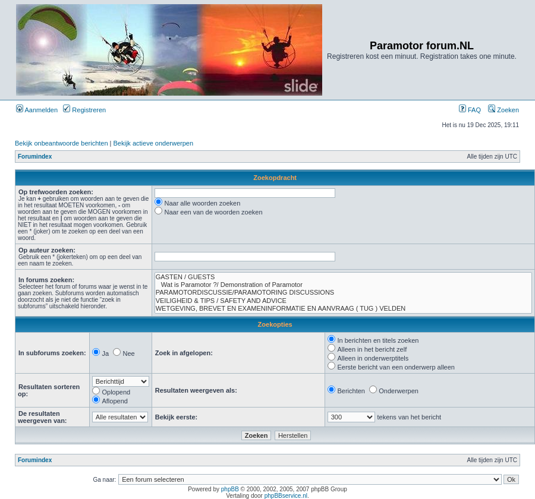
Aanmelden (37, 109)
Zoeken (503, 109)
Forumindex (35, 156)
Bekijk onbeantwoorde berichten (61, 143)
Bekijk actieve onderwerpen (154, 143)
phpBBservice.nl (286, 495)
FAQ (470, 109)
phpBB (230, 489)
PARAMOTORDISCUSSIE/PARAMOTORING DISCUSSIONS (343, 292)
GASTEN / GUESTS (343, 277)
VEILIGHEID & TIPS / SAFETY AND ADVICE (343, 301)
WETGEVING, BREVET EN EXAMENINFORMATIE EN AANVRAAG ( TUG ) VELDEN (343, 308)
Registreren (84, 109)
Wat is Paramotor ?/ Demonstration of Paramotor (343, 285)
